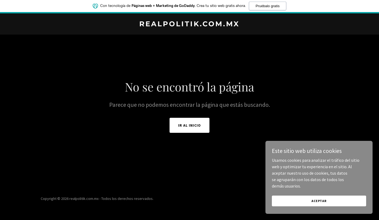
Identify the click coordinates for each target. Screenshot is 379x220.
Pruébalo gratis (268, 4)
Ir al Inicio (189, 125)
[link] (189, 24)
